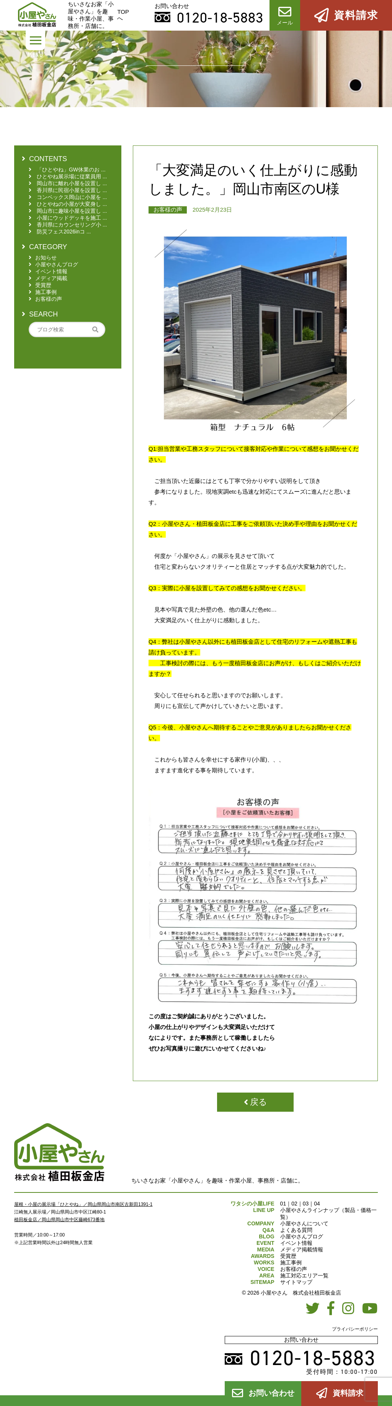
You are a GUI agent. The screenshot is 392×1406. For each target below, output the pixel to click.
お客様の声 (168, 209)
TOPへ (123, 14)
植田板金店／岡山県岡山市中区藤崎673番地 (59, 1219)
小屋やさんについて (304, 1223)
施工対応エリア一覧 (304, 1275)
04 (317, 1203)
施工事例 (291, 1262)
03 (306, 1203)
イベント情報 (296, 1243)
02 (294, 1203)
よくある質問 (296, 1230)
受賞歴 (288, 1256)
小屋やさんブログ (301, 1236)
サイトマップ (296, 1282)
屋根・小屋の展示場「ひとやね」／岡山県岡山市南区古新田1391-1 (83, 1204)
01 (283, 1203)
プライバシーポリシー (355, 1329)
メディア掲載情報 (301, 1249)
